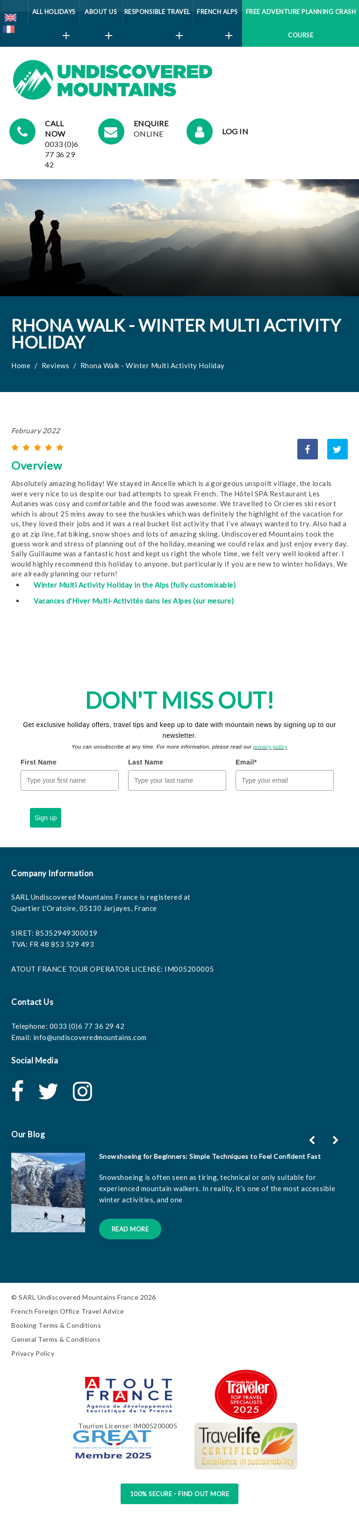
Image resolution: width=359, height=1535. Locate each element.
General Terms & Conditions (56, 1339)
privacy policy (270, 746)
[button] (336, 1140)
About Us (101, 15)
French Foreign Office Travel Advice (67, 1311)
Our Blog (28, 1134)
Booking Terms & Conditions (56, 1325)
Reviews (56, 365)
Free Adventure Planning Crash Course (301, 23)
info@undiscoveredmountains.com (90, 1037)
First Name (39, 762)
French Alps (217, 15)
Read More (130, 1229)
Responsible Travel (157, 15)
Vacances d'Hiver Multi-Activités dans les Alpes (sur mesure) (134, 601)
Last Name (145, 762)
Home (20, 365)
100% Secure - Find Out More (180, 1494)
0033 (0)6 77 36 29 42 (87, 1026)
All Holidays (54, 15)
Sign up (46, 818)
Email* (246, 762)
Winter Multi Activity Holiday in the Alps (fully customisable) (135, 585)
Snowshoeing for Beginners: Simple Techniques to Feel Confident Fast (210, 1156)
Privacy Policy (32, 1353)
